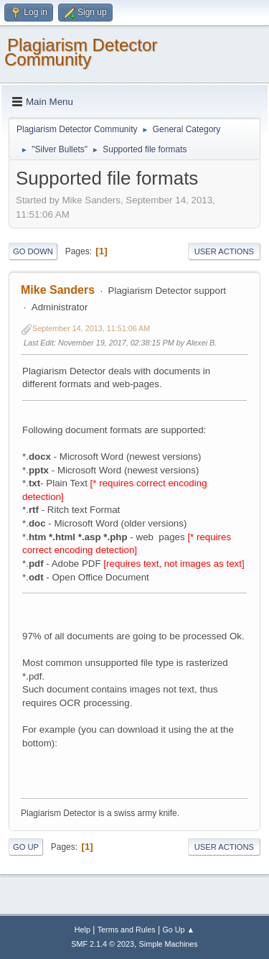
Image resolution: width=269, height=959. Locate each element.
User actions (224, 251)
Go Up (26, 847)
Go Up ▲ (178, 929)
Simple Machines (168, 944)
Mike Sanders (58, 290)
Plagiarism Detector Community (80, 52)
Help (82, 929)
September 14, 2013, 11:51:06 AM (91, 328)
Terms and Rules (127, 929)
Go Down (33, 251)
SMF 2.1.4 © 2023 (102, 944)
